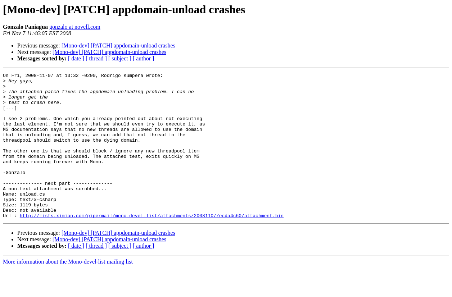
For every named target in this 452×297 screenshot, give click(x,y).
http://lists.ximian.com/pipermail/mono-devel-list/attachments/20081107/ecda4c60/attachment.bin (152, 244)
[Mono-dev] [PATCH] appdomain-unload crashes (118, 45)
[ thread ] (96, 58)
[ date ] (76, 58)
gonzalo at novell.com (74, 27)
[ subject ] (119, 58)
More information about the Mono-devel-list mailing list (68, 291)
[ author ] (143, 58)
